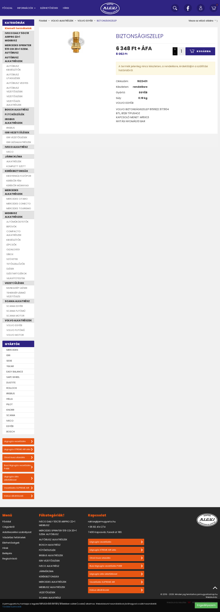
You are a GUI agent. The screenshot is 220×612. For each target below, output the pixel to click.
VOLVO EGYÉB (14, 325)
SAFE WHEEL (13, 377)
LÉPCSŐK (11, 244)
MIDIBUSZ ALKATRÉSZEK (14, 215)
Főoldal (7, 8)
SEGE (9, 360)
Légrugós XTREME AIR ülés (18, 449)
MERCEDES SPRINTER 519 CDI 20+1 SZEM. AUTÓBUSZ (18, 49)
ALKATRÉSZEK (14, 161)
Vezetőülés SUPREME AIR (18, 487)
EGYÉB (9, 426)
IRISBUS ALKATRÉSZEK (14, 121)
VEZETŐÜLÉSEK (14, 96)
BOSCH (10, 431)
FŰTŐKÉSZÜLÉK (14, 114)
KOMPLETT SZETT (16, 166)
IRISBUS (10, 127)
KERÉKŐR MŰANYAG (17, 185)
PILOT (9, 404)
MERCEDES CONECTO (18, 203)
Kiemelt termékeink (18, 28)
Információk (26, 8)
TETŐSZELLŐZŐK (15, 264)
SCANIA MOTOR (15, 315)
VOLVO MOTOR (15, 335)
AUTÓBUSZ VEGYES (17, 83)
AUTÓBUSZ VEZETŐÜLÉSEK (14, 89)
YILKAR (10, 366)
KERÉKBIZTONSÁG (16, 171)
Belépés (7, 553)
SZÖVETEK (12, 259)
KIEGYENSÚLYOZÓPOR (18, 175)
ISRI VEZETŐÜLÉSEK (17, 132)
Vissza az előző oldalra (203, 20)
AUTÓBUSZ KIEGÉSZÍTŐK (13, 67)
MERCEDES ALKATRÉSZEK (14, 192)
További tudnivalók (11, 606)
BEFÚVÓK (11, 226)
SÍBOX (9, 254)
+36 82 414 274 (97, 526)
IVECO (9, 151)
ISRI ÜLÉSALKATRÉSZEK (18, 142)
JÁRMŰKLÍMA (13, 156)
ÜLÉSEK (10, 268)
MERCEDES (12, 349)
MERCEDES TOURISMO (18, 208)
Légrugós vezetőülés (18, 441)
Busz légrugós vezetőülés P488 (18, 467)
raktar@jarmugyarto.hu (102, 521)
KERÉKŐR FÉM (13, 180)
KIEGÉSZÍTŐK (13, 239)
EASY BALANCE (14, 371)
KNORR (10, 409)
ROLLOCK (11, 388)
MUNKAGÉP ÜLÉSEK (16, 288)
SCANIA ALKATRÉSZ (17, 301)
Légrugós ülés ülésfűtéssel (18, 478)
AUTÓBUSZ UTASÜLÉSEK (13, 76)
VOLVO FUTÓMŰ (15, 330)
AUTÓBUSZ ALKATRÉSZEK (14, 59)
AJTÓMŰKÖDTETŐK (17, 221)
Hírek (66, 8)
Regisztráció (9, 558)
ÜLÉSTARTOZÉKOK (16, 273)
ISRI (8, 355)
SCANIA (10, 415)
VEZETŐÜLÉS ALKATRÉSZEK (14, 102)
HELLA (9, 399)
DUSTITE (11, 382)
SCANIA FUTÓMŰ (15, 310)
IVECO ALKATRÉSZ (16, 147)
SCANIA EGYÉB (14, 306)
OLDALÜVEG (13, 249)
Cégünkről (8, 526)
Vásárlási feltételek (14, 537)
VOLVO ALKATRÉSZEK (18, 320)
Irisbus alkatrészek (18, 495)
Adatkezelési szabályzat (17, 532)
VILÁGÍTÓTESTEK (15, 278)
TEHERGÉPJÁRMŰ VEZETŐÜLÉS (16, 294)
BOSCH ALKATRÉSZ (17, 109)
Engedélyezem (206, 605)
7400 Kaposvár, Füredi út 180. (105, 532)
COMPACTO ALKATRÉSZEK (14, 233)
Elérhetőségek (49, 8)
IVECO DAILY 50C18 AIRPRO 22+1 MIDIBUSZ (17, 36)
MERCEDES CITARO (17, 198)
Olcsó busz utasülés (18, 457)
